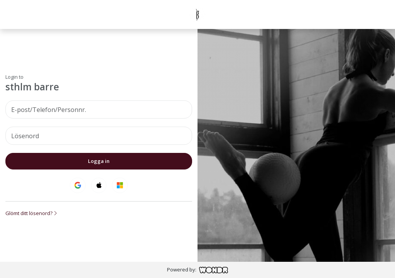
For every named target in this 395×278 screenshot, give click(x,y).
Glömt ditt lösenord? (31, 213)
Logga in (99, 161)
